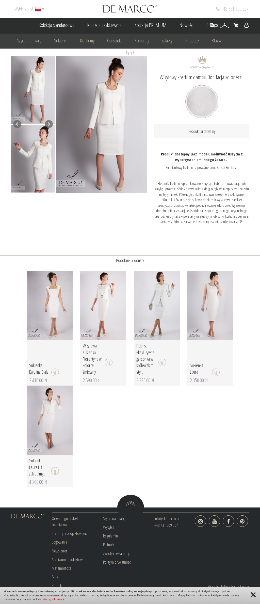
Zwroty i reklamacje (117, 553)
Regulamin (110, 536)
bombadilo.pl (223, 586)
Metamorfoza (61, 568)
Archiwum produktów (67, 559)
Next (49, 124)
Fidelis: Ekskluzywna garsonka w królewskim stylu (145, 359)
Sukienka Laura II (196, 368)
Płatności (109, 544)
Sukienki (60, 40)
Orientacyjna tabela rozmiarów (65, 521)
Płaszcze (192, 40)
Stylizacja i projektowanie (70, 533)
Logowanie (59, 542)
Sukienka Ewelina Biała (38, 368)
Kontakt (57, 586)
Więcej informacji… (55, 599)
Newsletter (59, 551)
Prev (17, 124)
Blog (55, 577)
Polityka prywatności (117, 562)
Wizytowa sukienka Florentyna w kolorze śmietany (92, 359)
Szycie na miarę (29, 40)
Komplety (141, 40)
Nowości (186, 25)
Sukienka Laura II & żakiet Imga (37, 466)
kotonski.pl (243, 586)
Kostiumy (87, 40)
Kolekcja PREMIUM (150, 25)
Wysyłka (108, 527)
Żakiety (167, 40)
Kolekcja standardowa (56, 25)
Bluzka (217, 40)
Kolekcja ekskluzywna (104, 25)
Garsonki (114, 40)
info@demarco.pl (167, 518)
